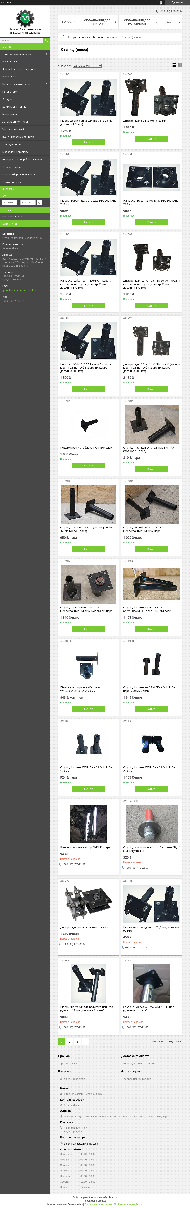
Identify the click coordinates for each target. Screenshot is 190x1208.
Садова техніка (12, 167)
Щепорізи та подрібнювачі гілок (22, 159)
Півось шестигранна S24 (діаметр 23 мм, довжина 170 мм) (86, 122)
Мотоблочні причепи (15, 152)
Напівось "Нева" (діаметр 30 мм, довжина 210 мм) (150, 202)
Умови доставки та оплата (139, 1063)
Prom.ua (113, 1197)
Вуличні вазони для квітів (18, 136)
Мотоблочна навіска (106, 37)
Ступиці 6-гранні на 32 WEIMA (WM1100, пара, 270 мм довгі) (149, 689)
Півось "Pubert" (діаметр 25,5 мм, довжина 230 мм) (88, 202)
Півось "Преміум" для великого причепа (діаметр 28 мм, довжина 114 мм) (86, 1008)
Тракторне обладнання (16, 54)
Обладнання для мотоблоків (137, 22)
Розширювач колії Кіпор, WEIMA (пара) (85, 847)
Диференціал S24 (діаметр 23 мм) (145, 120)
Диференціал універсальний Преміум (84, 927)
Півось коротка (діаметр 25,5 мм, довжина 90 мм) (151, 928)
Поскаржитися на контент (98, 1204)
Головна (68, 21)
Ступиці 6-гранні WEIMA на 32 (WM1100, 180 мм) (86, 769)
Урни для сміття (12, 144)
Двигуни (7, 99)
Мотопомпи (9, 114)
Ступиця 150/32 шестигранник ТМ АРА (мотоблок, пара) (148, 449)
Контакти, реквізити (72, 1079)
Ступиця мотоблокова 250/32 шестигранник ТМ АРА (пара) (143, 529)
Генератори (9, 91)
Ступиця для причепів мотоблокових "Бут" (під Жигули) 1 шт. (151, 849)
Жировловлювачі (13, 129)
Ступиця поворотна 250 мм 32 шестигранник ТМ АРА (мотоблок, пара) (86, 609)
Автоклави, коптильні (15, 121)
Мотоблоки (9, 76)
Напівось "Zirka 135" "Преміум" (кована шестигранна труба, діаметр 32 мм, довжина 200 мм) (86, 367)
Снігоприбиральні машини (18, 174)
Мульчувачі (9, 61)
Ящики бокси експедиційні (18, 69)
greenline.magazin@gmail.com (20, 290)
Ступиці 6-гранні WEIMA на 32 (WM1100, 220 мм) (149, 769)
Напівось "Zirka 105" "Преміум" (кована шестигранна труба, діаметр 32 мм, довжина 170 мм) (86, 284)
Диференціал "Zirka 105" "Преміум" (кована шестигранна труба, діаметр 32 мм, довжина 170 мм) (151, 284)
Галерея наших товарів (137, 1079)
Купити (88, 142)
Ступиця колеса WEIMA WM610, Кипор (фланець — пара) (148, 1008)
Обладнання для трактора (97, 22)
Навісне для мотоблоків (17, 84)
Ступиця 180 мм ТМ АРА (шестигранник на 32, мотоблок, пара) (88, 529)
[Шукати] (46, 40)
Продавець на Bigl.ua (95, 1201)
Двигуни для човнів (14, 106)
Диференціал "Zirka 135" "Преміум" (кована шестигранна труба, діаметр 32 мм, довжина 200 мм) (151, 367)
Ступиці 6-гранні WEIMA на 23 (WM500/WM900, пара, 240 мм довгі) (147, 609)
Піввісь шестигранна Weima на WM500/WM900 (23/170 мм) (80, 689)
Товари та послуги (78, 37)
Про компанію (68, 1063)
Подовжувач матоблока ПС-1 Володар (86, 447)
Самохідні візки (11, 182)
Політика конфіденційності (128, 1204)
